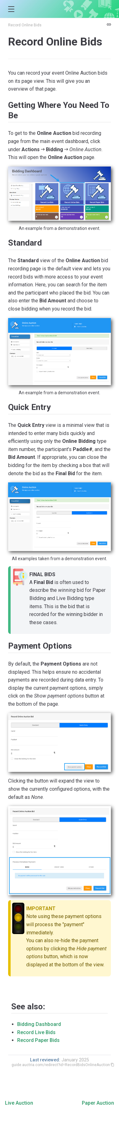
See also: (28, 1006)
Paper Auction (98, 1103)
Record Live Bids (36, 1032)
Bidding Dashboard (39, 1024)
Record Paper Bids (38, 1040)
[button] (11, 9)
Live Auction (19, 1103)
